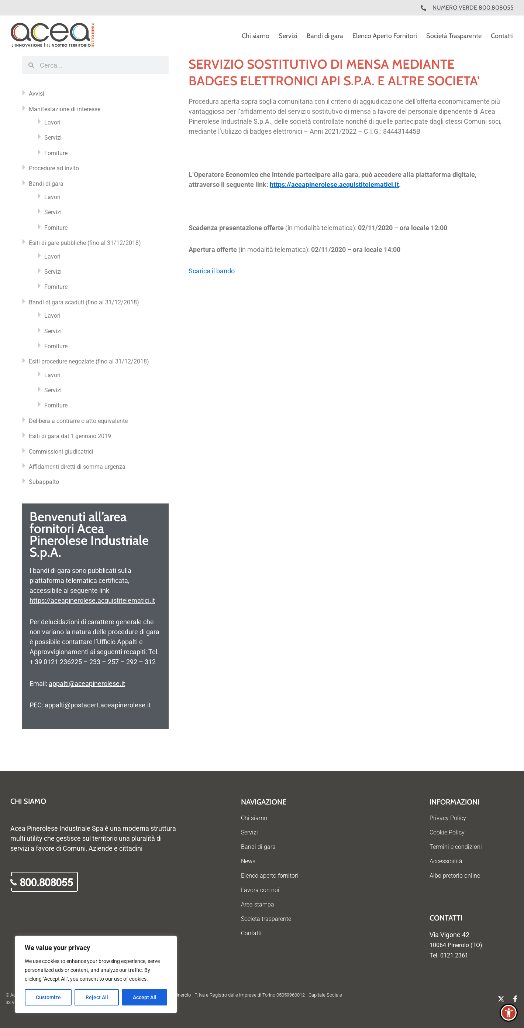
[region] (96, 974)
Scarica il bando (212, 271)
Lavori (52, 122)
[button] (509, 1013)
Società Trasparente (454, 36)
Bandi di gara (325, 36)
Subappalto (44, 481)
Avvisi (36, 93)
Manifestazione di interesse (64, 109)
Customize (48, 997)
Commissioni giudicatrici (61, 451)
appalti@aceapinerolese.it (87, 683)
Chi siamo (255, 36)
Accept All (144, 997)
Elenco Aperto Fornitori (384, 36)
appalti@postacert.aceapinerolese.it (98, 705)
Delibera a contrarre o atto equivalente (78, 420)
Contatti (502, 36)
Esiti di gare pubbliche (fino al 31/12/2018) (85, 242)
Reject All (97, 997)
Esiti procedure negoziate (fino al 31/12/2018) (89, 361)
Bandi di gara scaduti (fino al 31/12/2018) (84, 302)
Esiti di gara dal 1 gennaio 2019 (70, 436)
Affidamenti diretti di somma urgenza (77, 466)
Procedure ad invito (54, 168)
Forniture (56, 153)
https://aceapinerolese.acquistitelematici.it (92, 600)
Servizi (288, 36)
